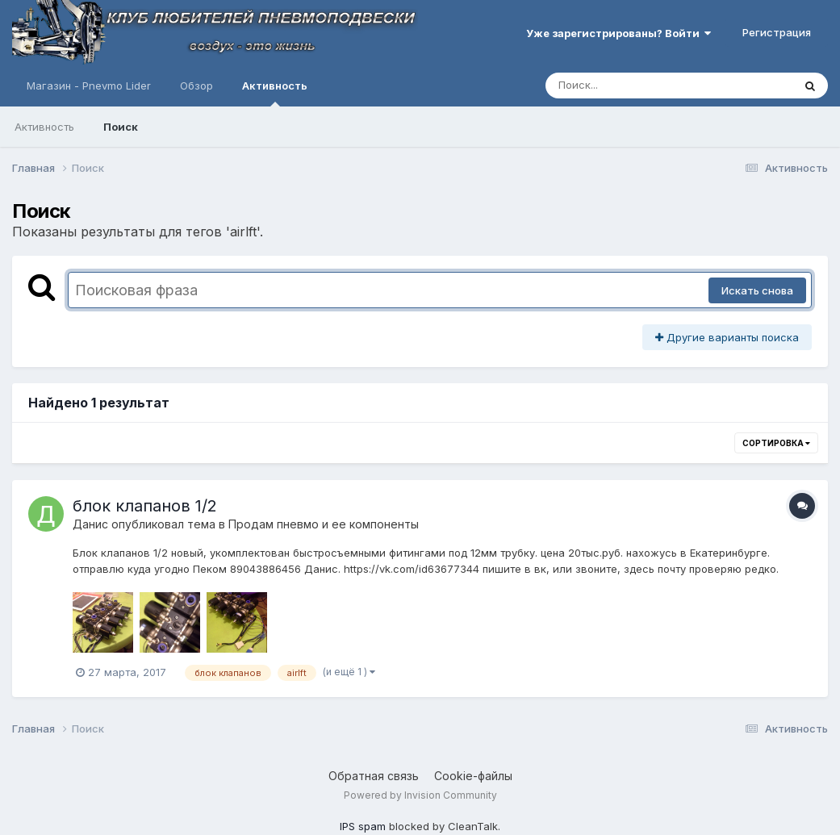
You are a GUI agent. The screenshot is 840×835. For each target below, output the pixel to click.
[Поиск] (638, 85)
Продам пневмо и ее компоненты (323, 524)
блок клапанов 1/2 (145, 506)
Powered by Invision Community (420, 795)
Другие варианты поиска (727, 337)
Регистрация (776, 32)
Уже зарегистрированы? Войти (618, 33)
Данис (90, 524)
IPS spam (363, 826)
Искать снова (757, 290)
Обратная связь (373, 776)
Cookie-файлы (473, 776)
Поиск (120, 126)
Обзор (196, 85)
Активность (274, 92)
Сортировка (776, 443)
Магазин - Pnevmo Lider (89, 85)
